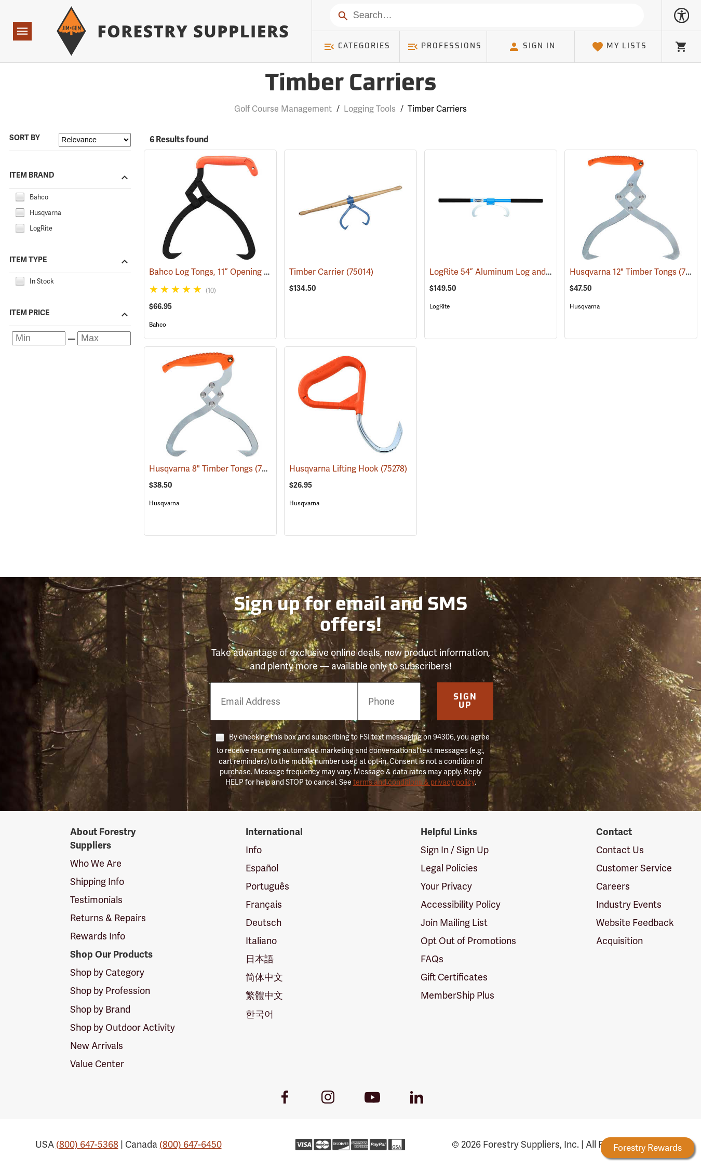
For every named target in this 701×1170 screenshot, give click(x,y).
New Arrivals (96, 1046)
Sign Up (465, 701)
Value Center (97, 1064)
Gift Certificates (454, 977)
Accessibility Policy (461, 904)
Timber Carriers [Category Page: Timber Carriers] (350, 84)
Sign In (532, 47)
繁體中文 (264, 995)
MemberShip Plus (457, 995)
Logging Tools (370, 108)
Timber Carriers (437, 108)
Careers (613, 886)
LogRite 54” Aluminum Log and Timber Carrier (530, 271)
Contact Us (620, 850)
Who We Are (96, 863)
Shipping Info (97, 881)
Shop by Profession (110, 991)
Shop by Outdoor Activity (122, 1027)
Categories (356, 47)
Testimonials (96, 900)
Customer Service (634, 868)
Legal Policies (449, 868)
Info (254, 850)
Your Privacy (446, 886)
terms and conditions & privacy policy (414, 782)
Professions (444, 47)
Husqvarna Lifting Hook (348, 468)
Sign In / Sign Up (455, 850)
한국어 (260, 1014)
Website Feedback (635, 923)
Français (264, 904)
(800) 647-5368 (87, 1144)
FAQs (432, 959)
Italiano (261, 941)
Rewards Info (97, 936)
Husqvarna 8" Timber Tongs (215, 468)
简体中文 (264, 977)
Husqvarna (585, 306)
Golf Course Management (283, 108)
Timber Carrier (331, 271)
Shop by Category (107, 972)
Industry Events (629, 904)
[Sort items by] (95, 140)
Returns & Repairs (108, 918)
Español (262, 868)
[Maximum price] (104, 338)
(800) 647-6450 (190, 1144)
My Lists (619, 47)
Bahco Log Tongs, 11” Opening (220, 271)
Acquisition (619, 941)
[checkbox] (20, 195)
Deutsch (263, 923)
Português (267, 886)
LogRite (439, 306)
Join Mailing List (454, 923)
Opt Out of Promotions (468, 941)
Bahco (157, 324)
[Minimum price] (38, 338)
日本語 (260, 959)
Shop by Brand (100, 1009)
